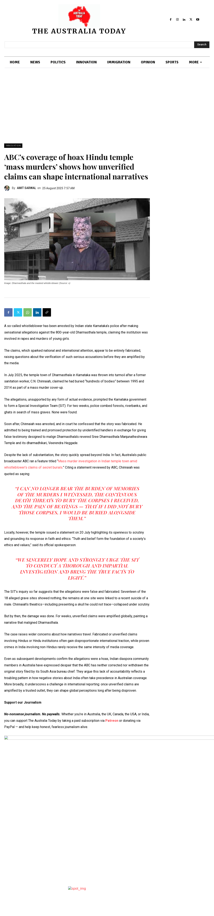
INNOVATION (13, 145)
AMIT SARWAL (26, 188)
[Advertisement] (107, 112)
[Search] (201, 44)
